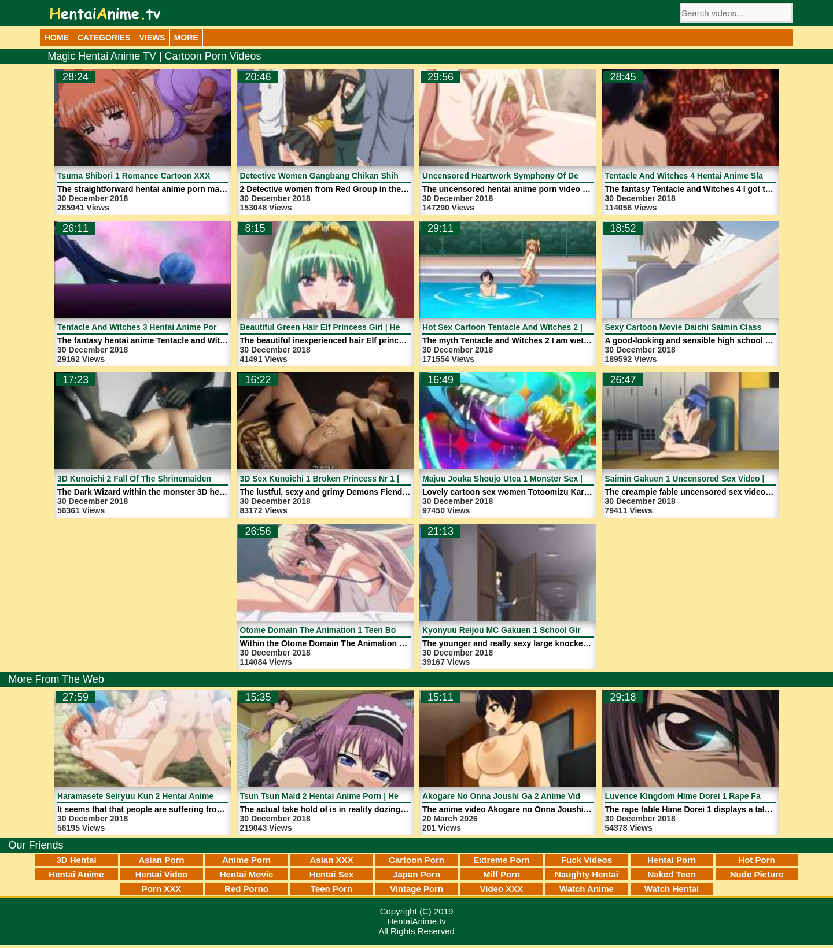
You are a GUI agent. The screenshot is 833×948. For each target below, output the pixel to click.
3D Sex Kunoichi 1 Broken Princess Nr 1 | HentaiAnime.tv (350, 478)
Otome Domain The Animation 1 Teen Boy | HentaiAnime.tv (353, 630)
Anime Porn (246, 860)
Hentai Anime (76, 874)
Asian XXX (331, 860)
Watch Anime (586, 889)
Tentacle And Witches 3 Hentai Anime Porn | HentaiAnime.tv (172, 327)
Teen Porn (331, 889)
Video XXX (502, 889)
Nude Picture (757, 874)
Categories (104, 37)
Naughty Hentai (586, 874)
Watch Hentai (671, 889)
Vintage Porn (416, 889)
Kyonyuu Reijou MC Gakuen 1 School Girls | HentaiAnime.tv (537, 630)
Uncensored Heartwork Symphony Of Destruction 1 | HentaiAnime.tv (553, 175)
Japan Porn (416, 874)
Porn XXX (161, 889)
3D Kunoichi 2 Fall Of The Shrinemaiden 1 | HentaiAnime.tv (170, 478)
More (186, 37)
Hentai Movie (247, 874)
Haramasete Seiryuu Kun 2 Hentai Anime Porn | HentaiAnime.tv (178, 796)
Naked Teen (671, 874)
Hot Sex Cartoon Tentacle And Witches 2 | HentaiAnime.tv (533, 327)
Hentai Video (161, 874)
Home (57, 37)
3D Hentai (76, 860)
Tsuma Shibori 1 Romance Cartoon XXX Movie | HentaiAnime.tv (179, 175)
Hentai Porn (671, 860)
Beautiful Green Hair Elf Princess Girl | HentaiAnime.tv (344, 327)
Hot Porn (756, 860)
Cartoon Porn (416, 860)
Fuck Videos (586, 860)
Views (152, 37)
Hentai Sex (331, 874)
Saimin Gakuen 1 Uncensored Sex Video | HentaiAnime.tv (715, 478)
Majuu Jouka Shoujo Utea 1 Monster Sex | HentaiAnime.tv (533, 478)
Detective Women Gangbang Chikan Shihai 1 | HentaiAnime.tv (359, 175)
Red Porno (246, 889)
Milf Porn (501, 874)
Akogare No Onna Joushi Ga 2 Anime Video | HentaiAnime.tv (538, 796)
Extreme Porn (501, 860)
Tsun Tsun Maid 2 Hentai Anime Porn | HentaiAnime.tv (343, 796)
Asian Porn (161, 860)
